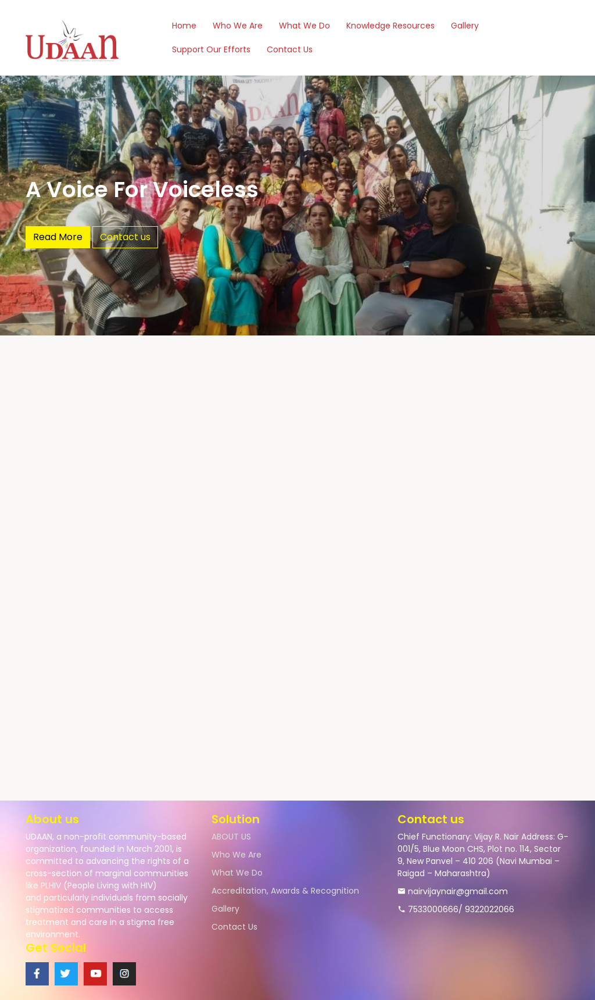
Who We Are (238, 25)
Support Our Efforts (211, 49)
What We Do (304, 25)
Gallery (465, 25)
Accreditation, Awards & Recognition (285, 891)
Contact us (125, 237)
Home (184, 25)
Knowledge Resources (390, 25)
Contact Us (290, 49)
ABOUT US (231, 836)
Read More (58, 237)
